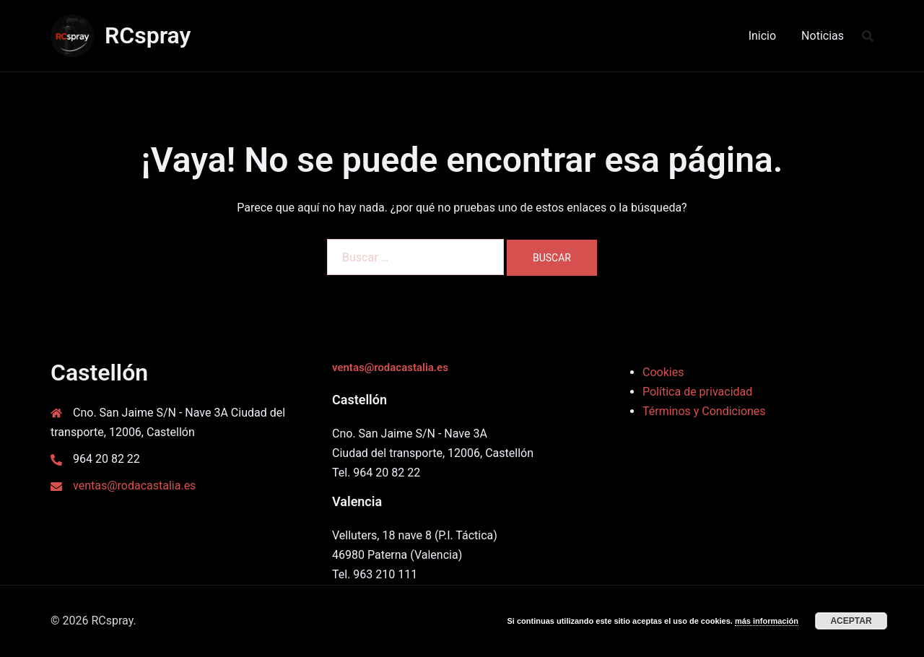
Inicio (762, 36)
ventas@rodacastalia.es (134, 485)
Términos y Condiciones (704, 411)
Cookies (663, 372)
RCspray (148, 35)
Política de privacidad (697, 392)
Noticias (822, 36)
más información (766, 621)
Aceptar (850, 621)
